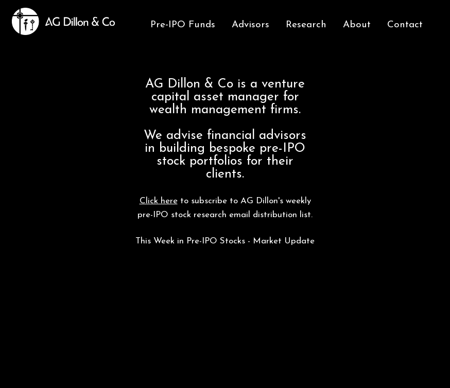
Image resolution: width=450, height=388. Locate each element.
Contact (405, 25)
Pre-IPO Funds (182, 25)
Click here (159, 201)
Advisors (250, 25)
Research (306, 25)
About (357, 25)
